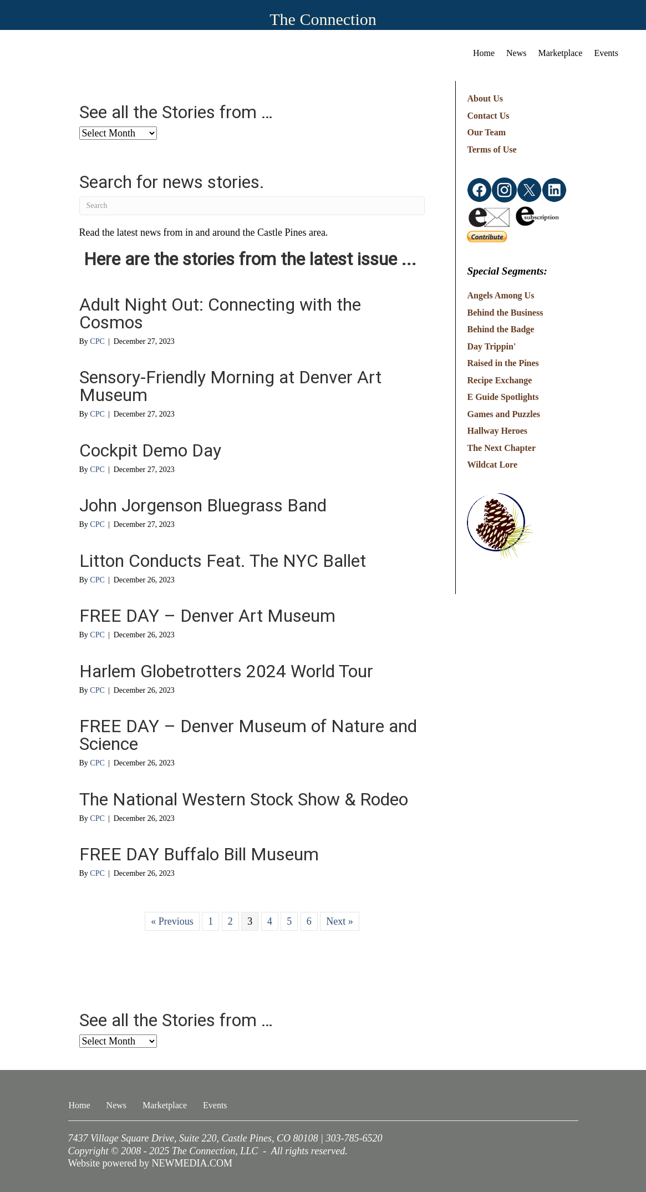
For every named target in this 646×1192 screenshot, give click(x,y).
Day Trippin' (491, 346)
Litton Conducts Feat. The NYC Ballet (222, 560)
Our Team (486, 132)
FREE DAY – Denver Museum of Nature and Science (248, 735)
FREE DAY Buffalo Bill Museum (199, 854)
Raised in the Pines (502, 363)
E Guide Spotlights (502, 397)
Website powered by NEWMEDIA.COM (150, 1163)
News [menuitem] (516, 53)
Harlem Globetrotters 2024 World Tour (226, 671)
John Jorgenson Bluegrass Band (203, 505)
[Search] (252, 205)
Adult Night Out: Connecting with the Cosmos (220, 313)
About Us (484, 98)
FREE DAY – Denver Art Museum (207, 615)
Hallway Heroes (497, 430)
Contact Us (488, 115)
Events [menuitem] (606, 53)
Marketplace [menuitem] (560, 53)
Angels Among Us (500, 295)
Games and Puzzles (503, 414)
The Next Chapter (501, 448)
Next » (339, 921)
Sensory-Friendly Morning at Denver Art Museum (230, 386)
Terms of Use (491, 149)
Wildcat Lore (492, 464)
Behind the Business (505, 312)
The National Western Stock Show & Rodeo (243, 799)
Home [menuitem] (484, 53)
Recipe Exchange (499, 380)
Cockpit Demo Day (150, 450)
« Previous (172, 921)
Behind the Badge (500, 329)
